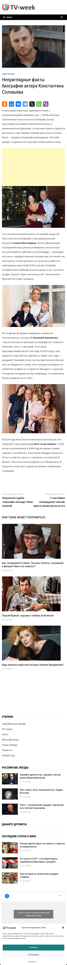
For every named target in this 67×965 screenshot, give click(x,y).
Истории (7, 729)
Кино (5, 734)
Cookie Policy (32, 961)
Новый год (8, 755)
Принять (33, 947)
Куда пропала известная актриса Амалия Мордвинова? (33, 664)
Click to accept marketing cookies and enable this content (33, 914)
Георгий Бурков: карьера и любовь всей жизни (28, 615)
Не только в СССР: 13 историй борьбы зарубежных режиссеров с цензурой (38, 860)
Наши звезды (8, 74)
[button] (63, 927)
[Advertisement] (33, 166)
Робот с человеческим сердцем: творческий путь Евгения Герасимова (41, 806)
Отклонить (33, 955)
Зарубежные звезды (14, 723)
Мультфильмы (10, 739)
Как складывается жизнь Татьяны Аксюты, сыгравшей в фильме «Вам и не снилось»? (32, 564)
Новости (7, 750)
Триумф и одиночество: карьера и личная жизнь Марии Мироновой (40, 776)
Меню (7, 17)
